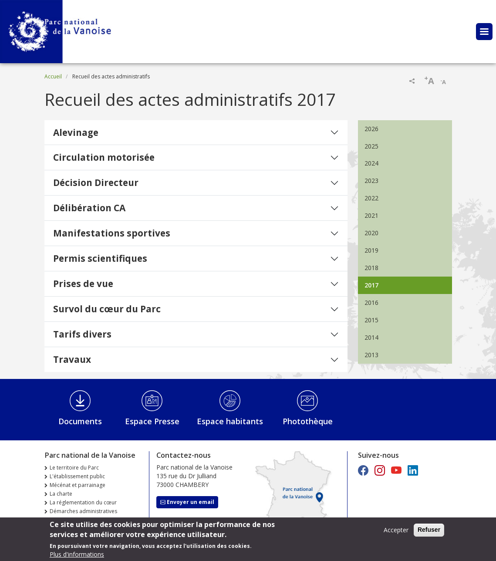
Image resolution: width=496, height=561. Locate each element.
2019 (371, 250)
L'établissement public (77, 476)
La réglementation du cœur (83, 502)
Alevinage (75, 132)
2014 (371, 337)
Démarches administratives (83, 511)
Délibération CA (89, 208)
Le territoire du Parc (74, 467)
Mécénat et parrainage (77, 485)
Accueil (53, 76)
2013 (371, 355)
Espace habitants (230, 421)
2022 (371, 198)
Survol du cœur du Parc (107, 309)
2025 (371, 146)
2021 (371, 215)
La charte (61, 493)
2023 (371, 180)
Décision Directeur (95, 182)
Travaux (72, 359)
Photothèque (308, 421)
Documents (80, 421)
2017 (371, 285)
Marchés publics (70, 520)
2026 (371, 129)
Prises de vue (83, 283)
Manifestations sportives (111, 233)
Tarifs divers (82, 334)
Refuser (429, 532)
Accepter (396, 532)
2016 (371, 302)
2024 (371, 163)
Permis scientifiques (100, 258)
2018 (371, 268)
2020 (371, 233)
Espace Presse (152, 421)
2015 (371, 320)
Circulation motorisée (104, 157)
